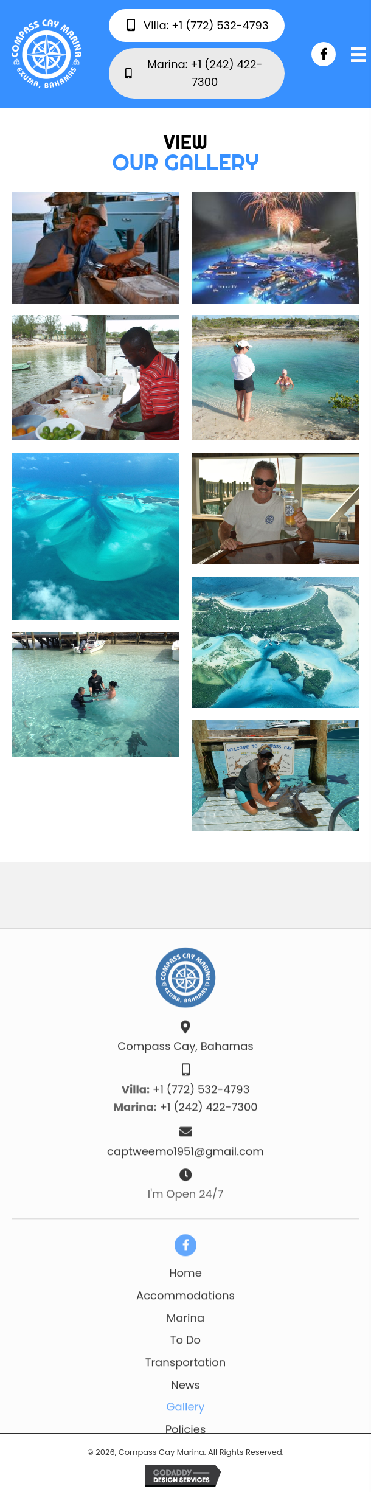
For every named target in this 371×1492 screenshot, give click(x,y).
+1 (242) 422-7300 (209, 1252)
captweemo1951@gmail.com (185, 1296)
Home (185, 1418)
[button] (323, 54)
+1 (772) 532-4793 (201, 1234)
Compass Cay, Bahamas (185, 1191)
